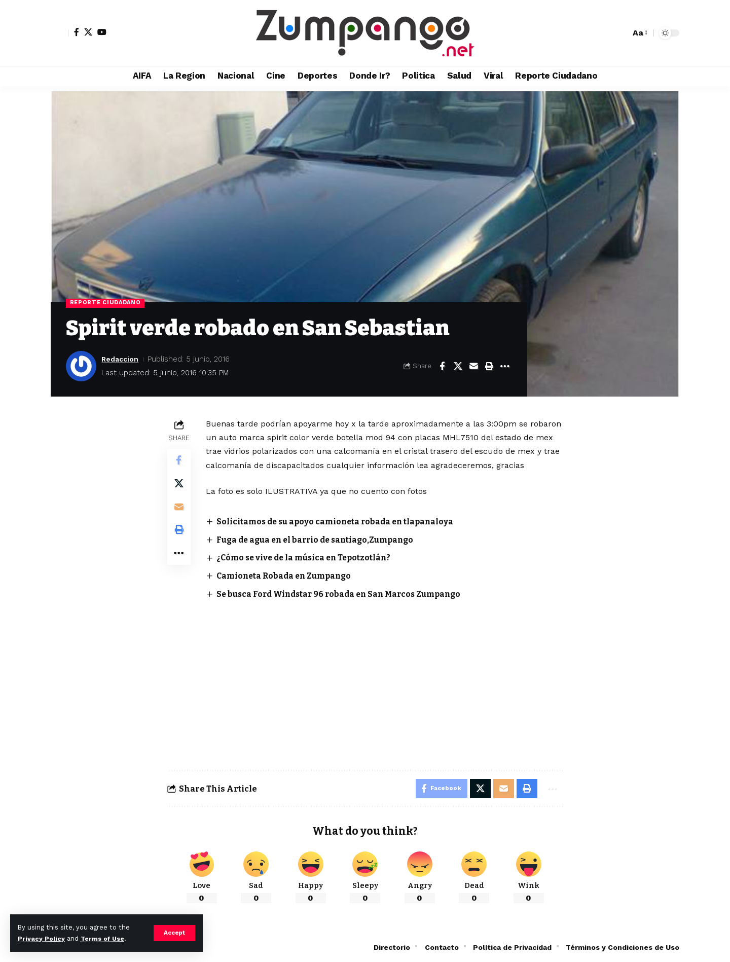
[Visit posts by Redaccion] (81, 366)
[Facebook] (76, 32)
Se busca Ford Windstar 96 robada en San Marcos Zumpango (345, 593)
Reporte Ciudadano (106, 303)
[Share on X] (458, 367)
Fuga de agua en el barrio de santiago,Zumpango (321, 540)
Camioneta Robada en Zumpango (287, 576)
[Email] (473, 367)
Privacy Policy (41, 938)
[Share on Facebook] (442, 367)
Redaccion (121, 359)
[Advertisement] (385, 676)
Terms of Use (104, 938)
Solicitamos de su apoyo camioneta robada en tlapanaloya (339, 522)
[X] (88, 32)
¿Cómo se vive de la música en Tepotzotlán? (308, 558)
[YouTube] (102, 32)
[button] (174, 933)
